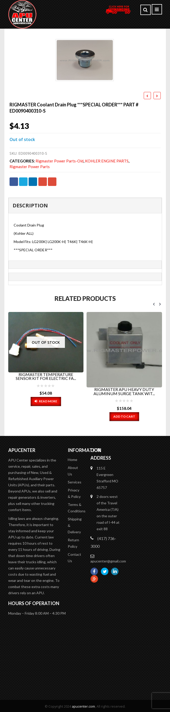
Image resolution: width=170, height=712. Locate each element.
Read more (48, 401)
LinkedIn (33, 181)
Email (52, 181)
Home (72, 458)
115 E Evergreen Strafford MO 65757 (107, 476)
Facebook (14, 181)
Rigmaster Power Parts (30, 167)
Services (74, 481)
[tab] (85, 265)
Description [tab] (30, 205)
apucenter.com (83, 705)
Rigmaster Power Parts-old (59, 161)
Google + (42, 181)
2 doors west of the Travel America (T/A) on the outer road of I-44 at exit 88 (108, 511)
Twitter (23, 181)
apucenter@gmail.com (108, 560)
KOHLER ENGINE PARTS (107, 161)
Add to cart (124, 416)
